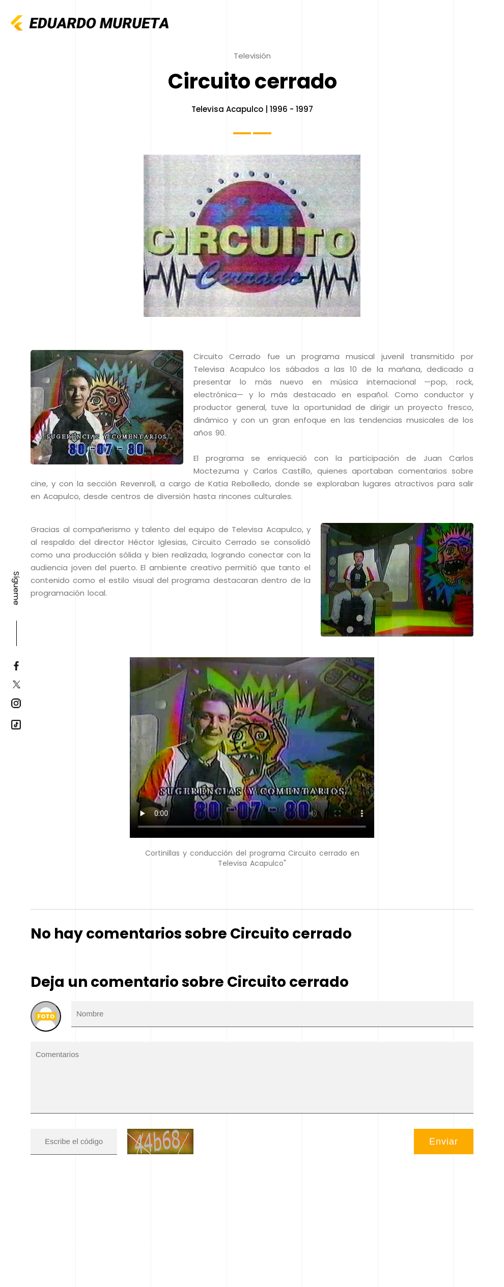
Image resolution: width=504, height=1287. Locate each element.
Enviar (443, 1141)
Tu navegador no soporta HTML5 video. (252, 747)
